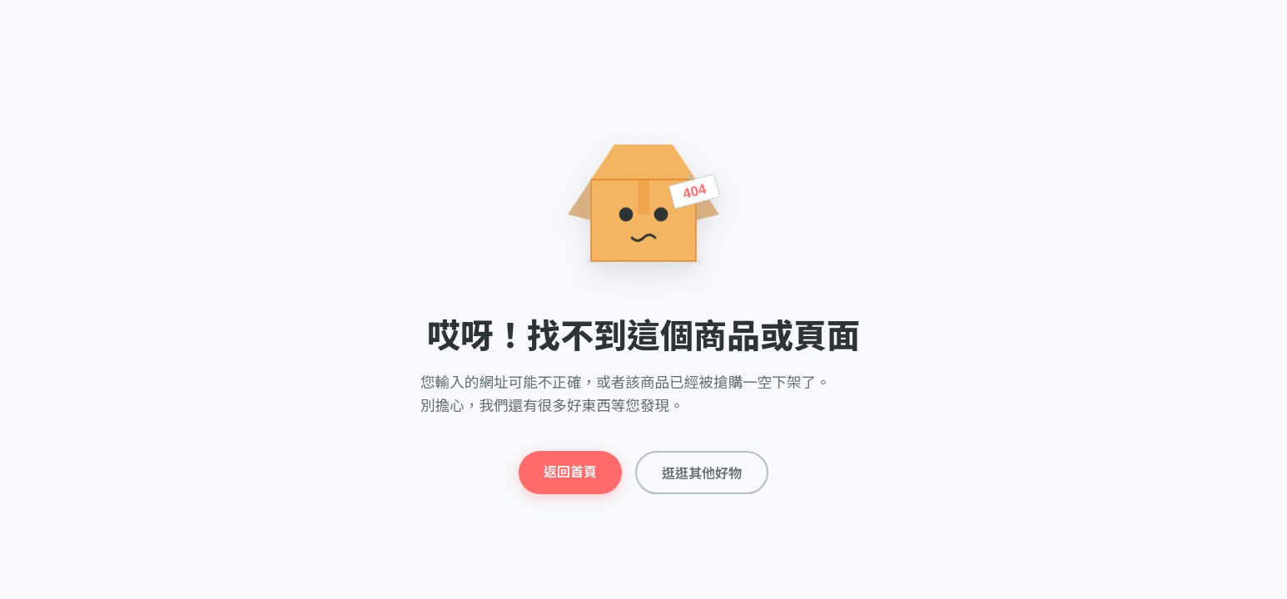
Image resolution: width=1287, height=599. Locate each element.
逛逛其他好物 (702, 474)
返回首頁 (570, 472)
